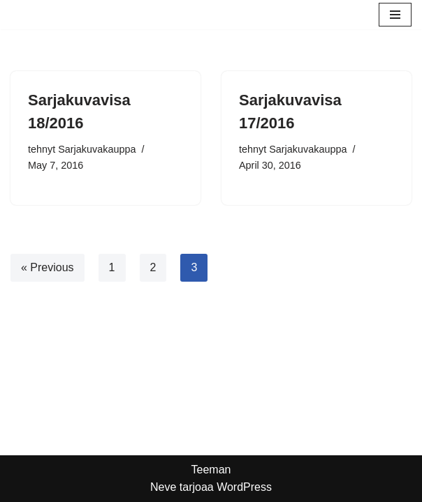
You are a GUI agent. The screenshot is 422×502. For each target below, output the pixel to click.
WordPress (244, 487)
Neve (163, 487)
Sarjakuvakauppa (97, 149)
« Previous (47, 267)
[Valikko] (395, 14)
